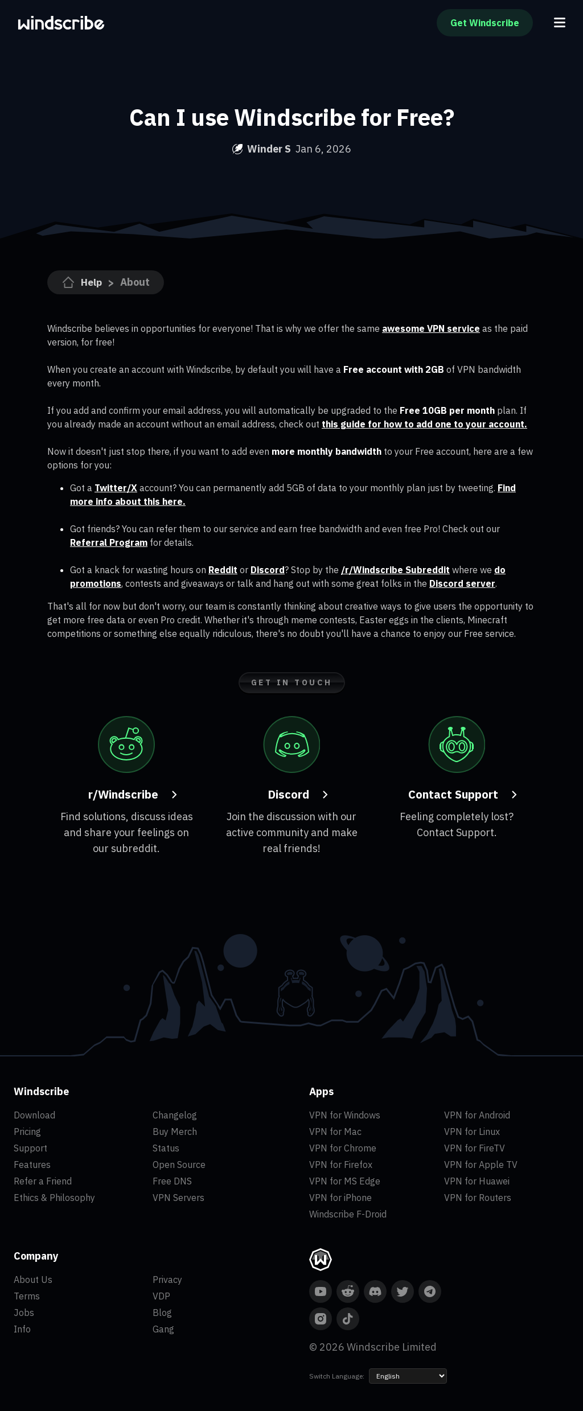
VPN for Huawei (477, 1181)
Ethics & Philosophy (54, 1197)
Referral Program (108, 542)
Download (34, 1115)
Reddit (222, 569)
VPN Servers (178, 1197)
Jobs (24, 1312)
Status (166, 1148)
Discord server (462, 583)
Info (22, 1329)
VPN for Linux (472, 1131)
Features (32, 1164)
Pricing (27, 1131)
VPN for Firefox (340, 1164)
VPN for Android (477, 1115)
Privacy (167, 1279)
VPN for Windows (344, 1115)
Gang (163, 1329)
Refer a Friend (43, 1181)
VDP (161, 1296)
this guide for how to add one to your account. (424, 424)
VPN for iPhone (340, 1197)
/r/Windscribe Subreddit (395, 569)
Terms (27, 1296)
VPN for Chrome (342, 1148)
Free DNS (172, 1181)
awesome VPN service (431, 328)
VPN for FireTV (474, 1148)
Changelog (175, 1115)
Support (30, 1148)
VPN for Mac (335, 1131)
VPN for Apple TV (481, 1164)
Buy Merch (175, 1131)
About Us (33, 1279)
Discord (268, 569)
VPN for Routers (477, 1197)
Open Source (179, 1164)
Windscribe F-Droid (348, 1214)
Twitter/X (116, 487)
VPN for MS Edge (344, 1181)
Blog (162, 1312)
